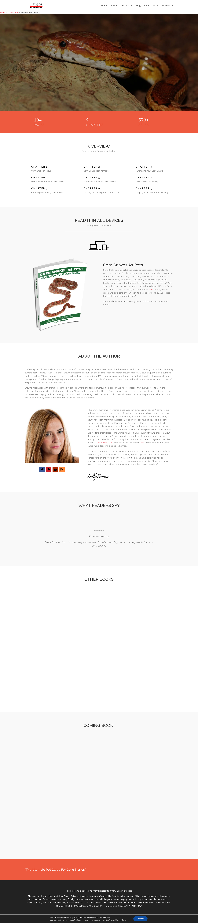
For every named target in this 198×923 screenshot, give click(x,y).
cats (143, 442)
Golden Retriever (105, 442)
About (113, 6)
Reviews (166, 6)
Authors (125, 6)
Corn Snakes (13, 12)
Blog (138, 6)
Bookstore (149, 6)
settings (122, 920)
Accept (141, 918)
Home (104, 6)
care (151, 289)
